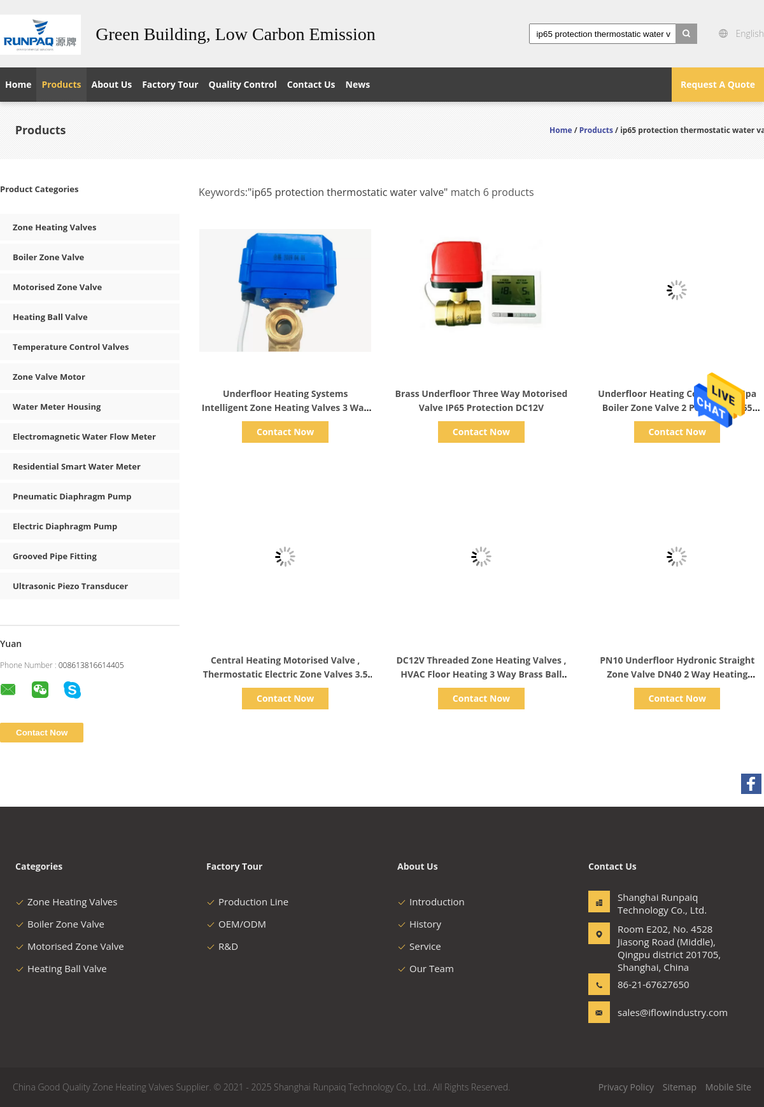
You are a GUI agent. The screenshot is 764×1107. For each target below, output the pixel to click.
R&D (222, 946)
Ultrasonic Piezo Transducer (70, 586)
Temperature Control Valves (71, 346)
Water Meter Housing (57, 406)
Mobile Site (728, 1087)
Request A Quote (718, 84)
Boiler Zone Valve (48, 257)
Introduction (431, 901)
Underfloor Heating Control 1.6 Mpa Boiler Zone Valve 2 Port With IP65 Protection (677, 407)
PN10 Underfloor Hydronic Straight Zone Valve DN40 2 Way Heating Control (677, 674)
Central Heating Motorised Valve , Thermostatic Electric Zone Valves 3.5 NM (285, 674)
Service (419, 946)
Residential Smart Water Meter (77, 466)
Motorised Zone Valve (57, 287)
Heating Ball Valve (50, 317)
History (419, 923)
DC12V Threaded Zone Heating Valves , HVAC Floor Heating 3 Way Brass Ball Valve (481, 674)
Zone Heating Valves (54, 227)
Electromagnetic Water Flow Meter (84, 436)
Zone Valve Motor (49, 376)
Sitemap (680, 1087)
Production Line (247, 901)
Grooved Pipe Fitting (55, 556)
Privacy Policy (626, 1087)
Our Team (425, 968)
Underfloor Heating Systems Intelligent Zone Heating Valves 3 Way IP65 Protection (285, 407)
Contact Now (285, 432)
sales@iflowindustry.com (658, 1012)
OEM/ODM (236, 923)
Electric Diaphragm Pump (65, 526)
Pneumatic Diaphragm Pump (72, 496)
